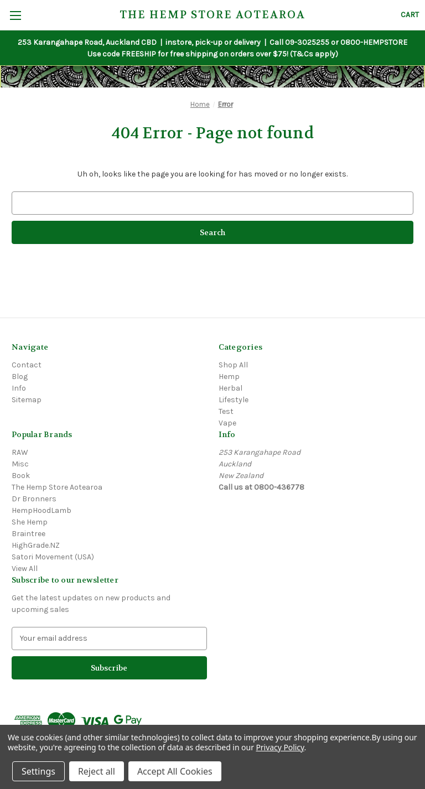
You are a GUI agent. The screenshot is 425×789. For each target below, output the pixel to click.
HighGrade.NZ (36, 545)
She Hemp (30, 522)
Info (19, 388)
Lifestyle (233, 399)
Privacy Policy (280, 747)
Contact (27, 365)
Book (21, 475)
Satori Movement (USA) (53, 557)
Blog (20, 376)
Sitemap (27, 399)
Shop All (233, 365)
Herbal (230, 388)
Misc (20, 464)
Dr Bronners (34, 498)
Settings (38, 771)
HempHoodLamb (41, 510)
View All (25, 568)
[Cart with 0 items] (410, 14)
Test (226, 411)
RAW (20, 452)
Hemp (229, 376)
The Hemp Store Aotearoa (57, 487)
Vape (227, 423)
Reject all (96, 771)
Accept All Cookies (174, 771)
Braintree (28, 533)
